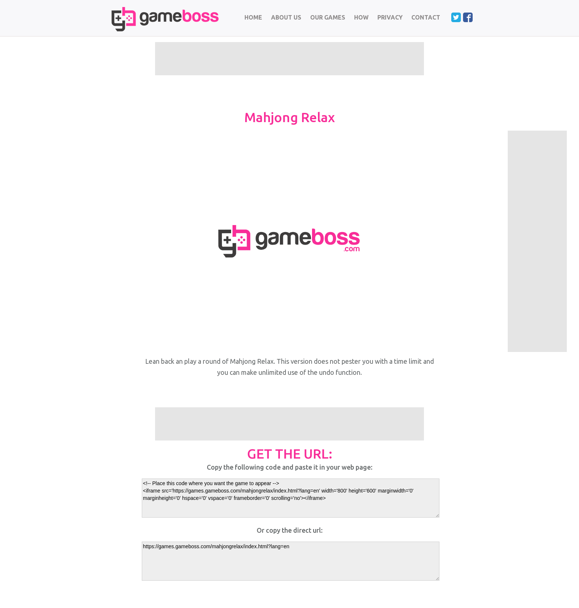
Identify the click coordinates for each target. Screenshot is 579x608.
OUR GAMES (327, 17)
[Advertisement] (537, 241)
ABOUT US (286, 17)
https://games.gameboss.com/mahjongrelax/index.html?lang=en (290, 561)
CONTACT (425, 17)
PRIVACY (389, 17)
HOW (361, 17)
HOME (253, 17)
